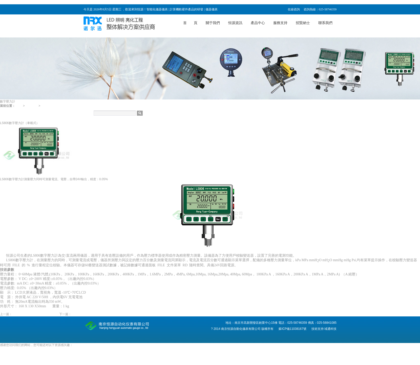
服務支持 (280, 23)
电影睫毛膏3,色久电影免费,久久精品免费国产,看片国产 (37, 349)
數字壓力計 (48, 106)
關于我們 (213, 23)
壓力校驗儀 (7, 110)
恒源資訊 (235, 23)
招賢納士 (303, 23)
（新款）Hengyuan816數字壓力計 (35, 314)
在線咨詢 (294, 9)
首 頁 (190, 23)
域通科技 (330, 329)
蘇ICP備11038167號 (293, 329)
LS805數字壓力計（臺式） (89, 314)
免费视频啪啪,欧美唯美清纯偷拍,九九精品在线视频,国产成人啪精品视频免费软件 (54, 353)
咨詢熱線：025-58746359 (320, 9)
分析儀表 (6, 118)
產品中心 (258, 23)
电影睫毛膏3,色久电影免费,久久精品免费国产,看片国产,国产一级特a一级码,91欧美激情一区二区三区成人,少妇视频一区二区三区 (85, 2)
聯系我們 (325, 23)
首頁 (19, 106)
